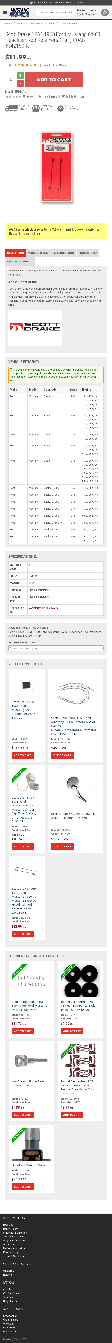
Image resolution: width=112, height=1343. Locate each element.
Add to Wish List (73, 96)
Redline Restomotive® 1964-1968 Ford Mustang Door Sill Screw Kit (29, 1005)
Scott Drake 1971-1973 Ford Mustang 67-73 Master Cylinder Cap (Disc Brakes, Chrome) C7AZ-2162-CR (24, 809)
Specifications (64, 253)
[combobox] (55, 648)
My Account (10, 1315)
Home (8, 23)
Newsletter (9, 1327)
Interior (20, 23)
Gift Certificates (12, 1293)
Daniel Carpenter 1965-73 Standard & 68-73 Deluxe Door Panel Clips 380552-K (78, 1087)
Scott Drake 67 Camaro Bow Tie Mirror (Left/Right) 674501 (73, 815)
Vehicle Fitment (39, 253)
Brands (7, 1289)
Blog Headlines (11, 1301)
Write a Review (48, 96)
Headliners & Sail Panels (42, 23)
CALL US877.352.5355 (71, 108)
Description (15, 253)
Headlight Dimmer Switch (30, 1165)
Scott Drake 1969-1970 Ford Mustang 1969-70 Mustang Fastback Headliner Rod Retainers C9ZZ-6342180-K (24, 900)
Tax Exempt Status (13, 1236)
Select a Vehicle (23, 229)
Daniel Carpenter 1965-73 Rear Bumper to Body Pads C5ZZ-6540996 (78, 1005)
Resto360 (8, 1224)
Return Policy (10, 1228)
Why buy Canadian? (14, 1240)
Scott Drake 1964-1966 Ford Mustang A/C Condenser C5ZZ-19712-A (24, 710)
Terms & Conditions (14, 1256)
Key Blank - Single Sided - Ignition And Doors (29, 1083)
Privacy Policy (10, 1252)
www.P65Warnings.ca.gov (43, 607)
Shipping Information (15, 1232)
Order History (10, 1319)
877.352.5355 (38, 2)
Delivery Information (14, 1248)
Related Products (20, 261)
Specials (8, 1297)
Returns (7, 1274)
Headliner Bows (68, 23)
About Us (8, 1244)
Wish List (8, 1323)
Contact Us (56, 2)
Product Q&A (88, 253)
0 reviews (29, 96)
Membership (10, 1331)
